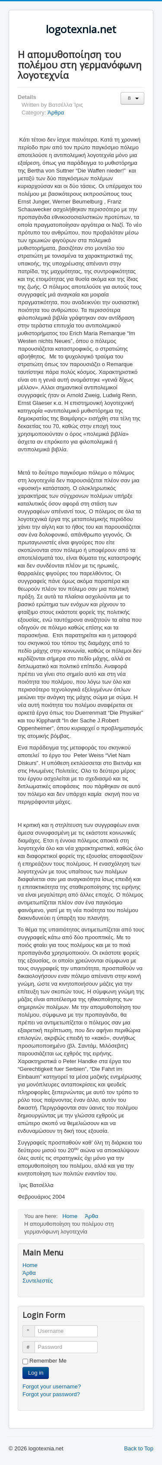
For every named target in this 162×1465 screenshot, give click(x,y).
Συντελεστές (37, 1280)
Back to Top (138, 1448)
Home (30, 1265)
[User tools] (132, 98)
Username (32, 1327)
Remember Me (48, 1360)
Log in (35, 1372)
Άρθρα (56, 112)
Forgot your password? (51, 1394)
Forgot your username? (51, 1386)
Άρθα (29, 1273)
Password (32, 1343)
